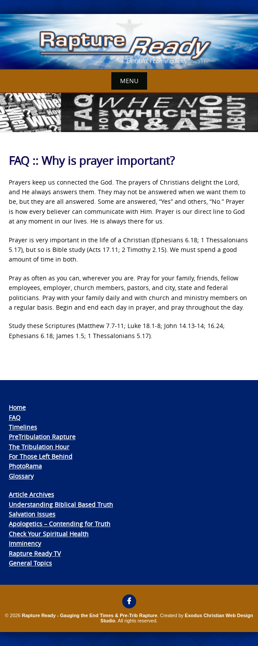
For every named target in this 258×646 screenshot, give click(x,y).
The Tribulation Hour (39, 447)
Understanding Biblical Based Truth (61, 504)
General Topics (30, 563)
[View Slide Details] (129, 42)
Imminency (25, 543)
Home (17, 407)
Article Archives (31, 494)
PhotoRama (25, 466)
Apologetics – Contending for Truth (59, 524)
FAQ (15, 417)
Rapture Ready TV (35, 553)
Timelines (23, 427)
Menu (129, 81)
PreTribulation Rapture (42, 437)
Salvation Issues (32, 514)
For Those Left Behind (40, 456)
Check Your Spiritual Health (49, 534)
